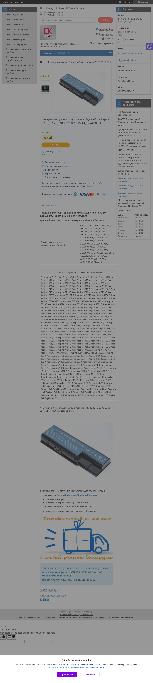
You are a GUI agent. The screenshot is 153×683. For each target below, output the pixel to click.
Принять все (67, 674)
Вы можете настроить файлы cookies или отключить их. (75, 667)
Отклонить (90, 674)
